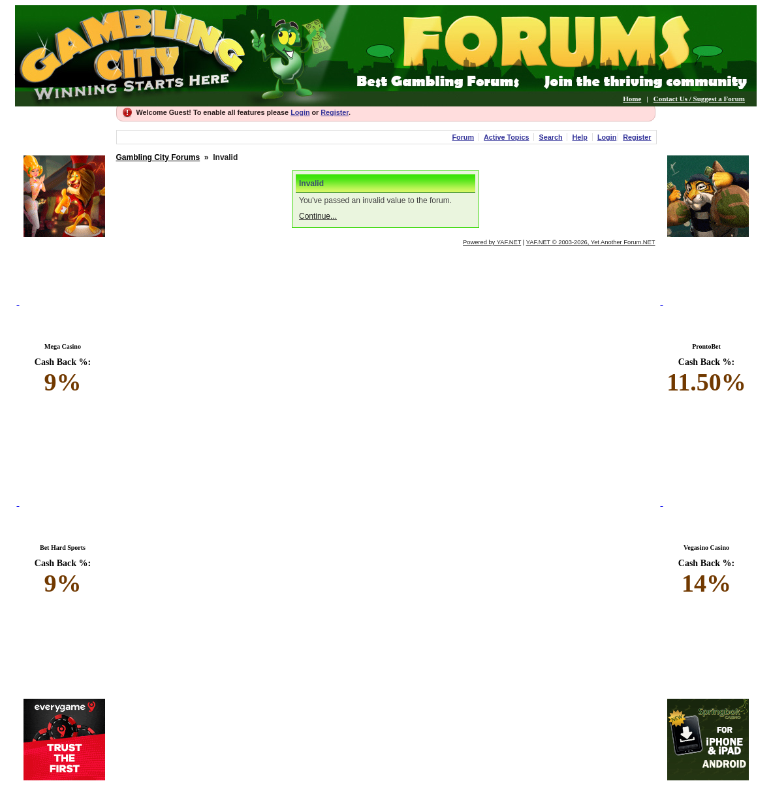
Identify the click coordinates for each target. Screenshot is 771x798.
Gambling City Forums (158, 157)
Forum (463, 137)
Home (632, 99)
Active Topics (506, 137)
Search (550, 137)
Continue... (318, 216)
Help (579, 137)
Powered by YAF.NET (492, 242)
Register (335, 112)
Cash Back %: (63, 376)
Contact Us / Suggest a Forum (699, 99)
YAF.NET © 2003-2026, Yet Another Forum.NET (590, 242)
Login (300, 112)
